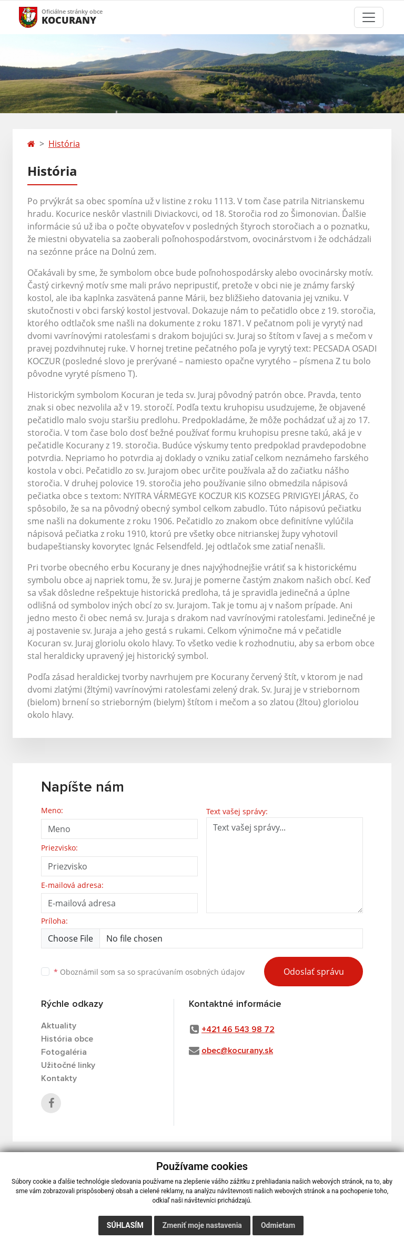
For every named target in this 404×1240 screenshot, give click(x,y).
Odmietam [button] (278, 1225)
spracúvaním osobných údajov (191, 972)
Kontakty (59, 1078)
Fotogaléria (64, 1052)
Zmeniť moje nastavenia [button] (202, 1225)
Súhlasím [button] (125, 1225)
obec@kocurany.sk (237, 1050)
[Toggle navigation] (368, 17)
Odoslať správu (314, 971)
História (64, 143)
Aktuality (58, 1026)
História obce (67, 1039)
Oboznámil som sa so (149, 972)
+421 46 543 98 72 (238, 1029)
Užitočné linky (68, 1065)
